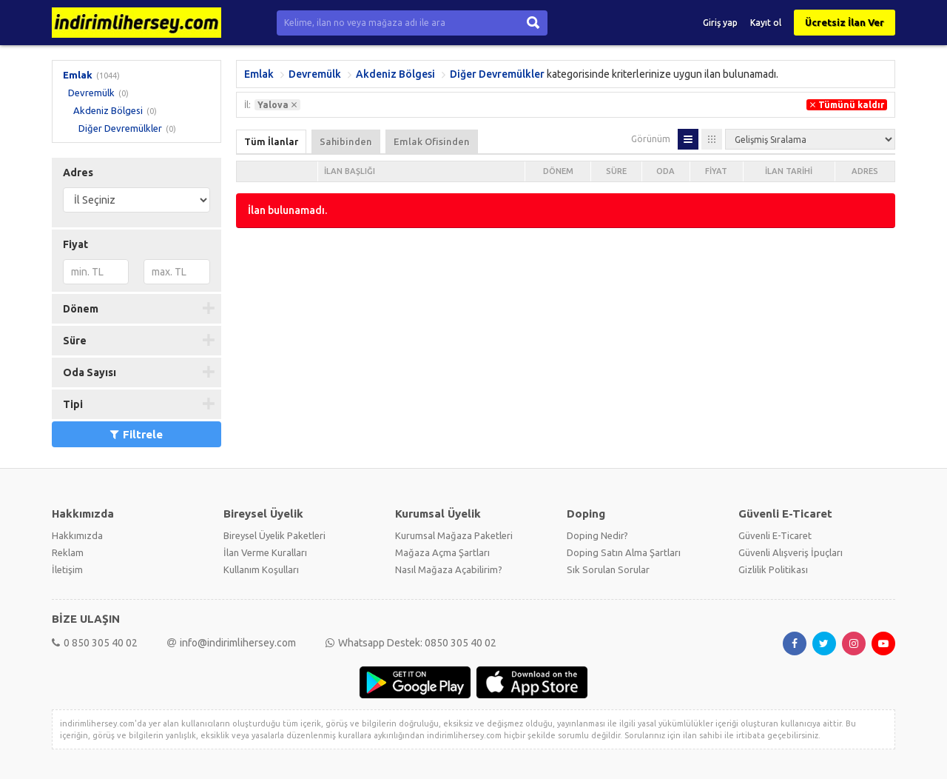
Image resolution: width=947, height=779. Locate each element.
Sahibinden (346, 141)
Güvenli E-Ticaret (775, 535)
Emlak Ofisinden (432, 141)
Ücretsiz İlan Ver (844, 22)
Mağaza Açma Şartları (442, 552)
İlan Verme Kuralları (265, 552)
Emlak (77, 75)
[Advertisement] (565, 346)
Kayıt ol (765, 22)
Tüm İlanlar (271, 141)
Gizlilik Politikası (773, 569)
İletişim (67, 569)
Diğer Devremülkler (120, 128)
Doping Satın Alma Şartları (624, 552)
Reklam (68, 552)
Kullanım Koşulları (261, 569)
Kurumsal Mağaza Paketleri (454, 535)
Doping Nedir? (597, 535)
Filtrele (136, 434)
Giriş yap (720, 22)
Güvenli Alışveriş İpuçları (790, 552)
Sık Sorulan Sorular (608, 569)
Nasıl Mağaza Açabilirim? (448, 569)
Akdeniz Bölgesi (108, 110)
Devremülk (91, 92)
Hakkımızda (77, 535)
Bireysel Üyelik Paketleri (274, 535)
